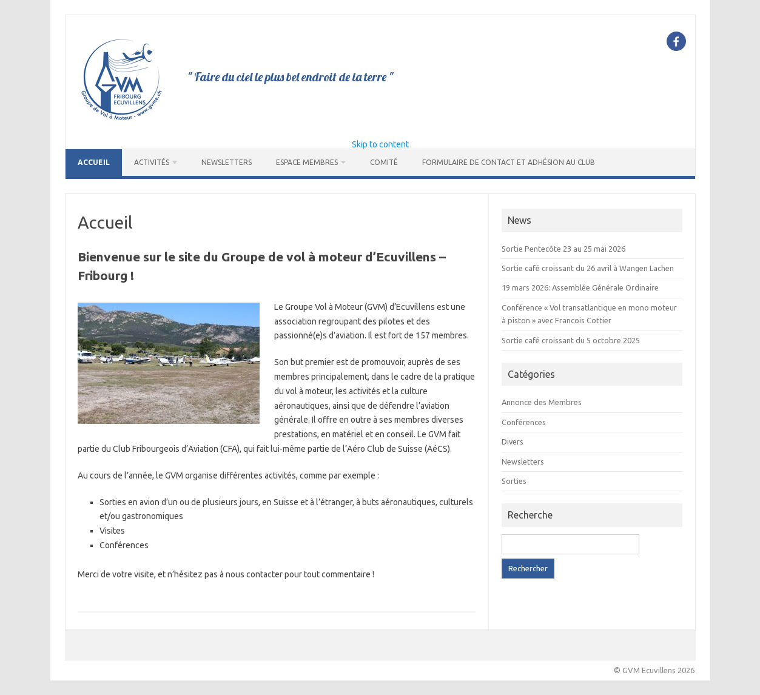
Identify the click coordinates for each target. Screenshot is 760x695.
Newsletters (226, 162)
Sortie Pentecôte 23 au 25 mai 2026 (563, 248)
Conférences (524, 422)
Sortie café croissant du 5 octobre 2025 (571, 340)
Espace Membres (307, 162)
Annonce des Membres (542, 402)
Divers (512, 441)
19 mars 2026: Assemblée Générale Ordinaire (580, 287)
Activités (151, 162)
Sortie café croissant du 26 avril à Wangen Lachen (588, 268)
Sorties (514, 481)
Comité (384, 162)
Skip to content (380, 144)
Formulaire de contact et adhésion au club (508, 162)
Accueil (94, 162)
